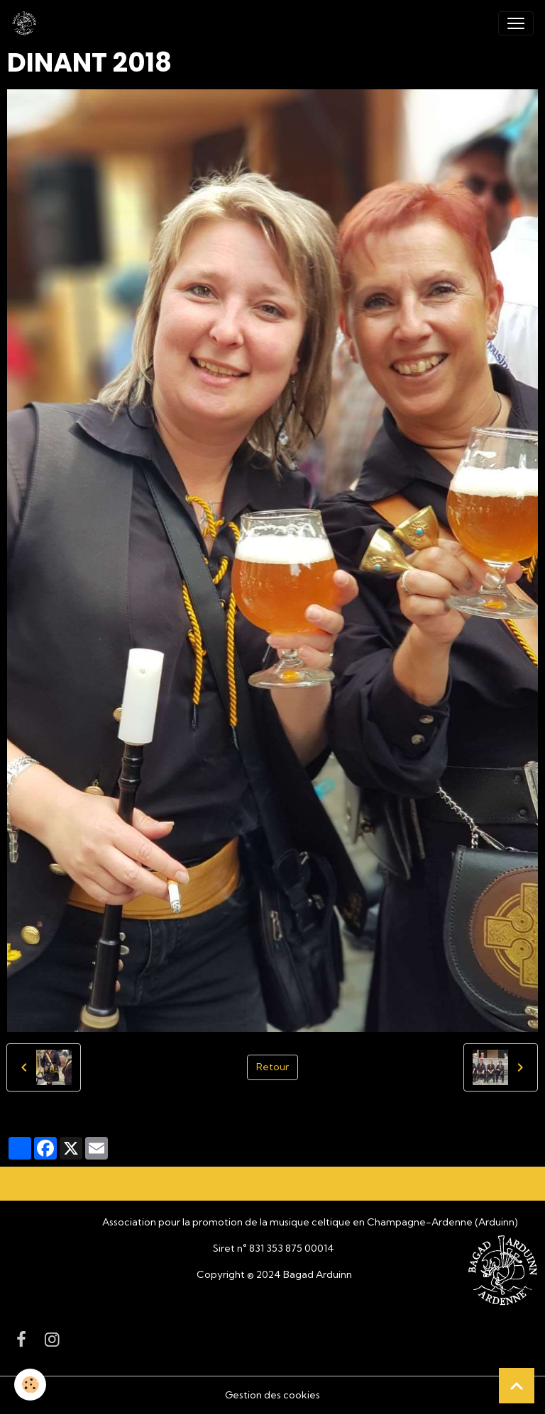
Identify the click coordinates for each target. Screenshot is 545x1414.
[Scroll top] (516, 1385)
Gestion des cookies (272, 1394)
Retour (272, 1066)
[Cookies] (30, 1385)
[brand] (27, 23)
